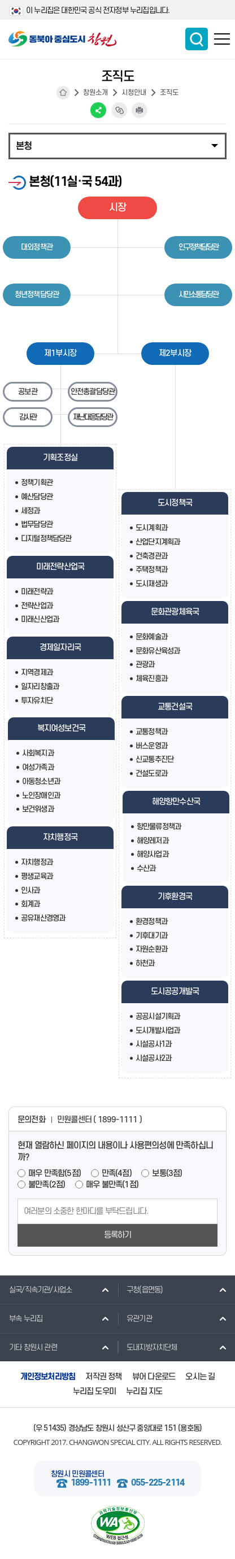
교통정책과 (151, 732)
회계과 (30, 904)
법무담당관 (37, 524)
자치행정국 (60, 837)
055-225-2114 (157, 1483)
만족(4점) (117, 1173)
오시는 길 (200, 1377)
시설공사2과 (153, 1058)
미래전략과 (37, 591)
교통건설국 (175, 707)
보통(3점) (167, 1173)
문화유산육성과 (158, 651)
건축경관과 (151, 556)
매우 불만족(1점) (112, 1185)
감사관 (27, 417)
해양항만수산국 (176, 802)
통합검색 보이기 (196, 39)
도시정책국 (175, 503)
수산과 (146, 868)
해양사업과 (152, 854)
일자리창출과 (40, 686)
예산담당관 (37, 497)
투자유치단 (37, 700)
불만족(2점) (46, 1185)
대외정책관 (37, 247)
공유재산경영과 (43, 918)
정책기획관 (37, 482)
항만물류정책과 (159, 826)
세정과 (30, 511)
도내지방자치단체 (147, 1347)
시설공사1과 (153, 1044)
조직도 (169, 93)
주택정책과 (151, 569)
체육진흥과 (151, 678)
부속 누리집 (21, 1318)
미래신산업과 (40, 619)
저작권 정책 (103, 1377)
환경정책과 (151, 921)
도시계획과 (151, 528)
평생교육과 (37, 876)
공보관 (27, 391)
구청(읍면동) (140, 1289)
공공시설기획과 (158, 1016)
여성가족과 (38, 767)
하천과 (145, 963)
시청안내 (134, 93)
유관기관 (135, 1318)
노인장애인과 (41, 795)
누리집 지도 (144, 1391)
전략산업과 (37, 606)
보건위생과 (38, 809)
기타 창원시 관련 (28, 1347)
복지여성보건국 (61, 728)
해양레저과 (152, 841)
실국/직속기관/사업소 (36, 1289)
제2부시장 (175, 353)
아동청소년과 (41, 781)
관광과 (145, 664)
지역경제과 (37, 672)
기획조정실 (60, 458)
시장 (117, 207)
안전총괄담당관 (93, 391)
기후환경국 (175, 897)
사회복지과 (38, 753)
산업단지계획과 (158, 542)
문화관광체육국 (175, 612)
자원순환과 (151, 949)
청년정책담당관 (37, 294)
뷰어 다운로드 (153, 1377)
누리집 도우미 (94, 1391)
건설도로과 (151, 773)
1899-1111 (91, 1483)
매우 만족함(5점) (54, 1173)
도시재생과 (151, 584)
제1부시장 (60, 353)
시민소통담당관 (198, 294)
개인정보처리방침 (48, 1377)
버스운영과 (151, 746)
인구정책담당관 (198, 247)
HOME (63, 92)
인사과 (30, 890)
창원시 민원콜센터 (77, 1474)
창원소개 (95, 93)
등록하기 (118, 1235)
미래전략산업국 (60, 567)
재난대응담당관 (92, 417)
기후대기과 (151, 935)
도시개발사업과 (158, 1030)
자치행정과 (37, 862)
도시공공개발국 (175, 991)
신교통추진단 (154, 759)
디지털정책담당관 (46, 538)
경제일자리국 (60, 647)
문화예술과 (151, 637)
